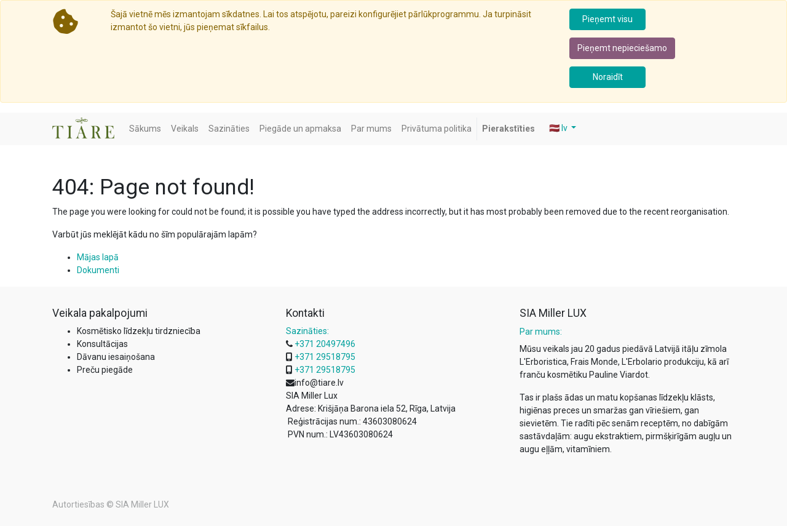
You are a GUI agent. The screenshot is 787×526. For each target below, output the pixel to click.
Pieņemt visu (607, 19)
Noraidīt (608, 77)
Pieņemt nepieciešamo (622, 48)
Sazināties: (307, 331)
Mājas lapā (98, 257)
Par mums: (541, 332)
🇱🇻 (559, 128)
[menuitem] (145, 129)
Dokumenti (98, 270)
